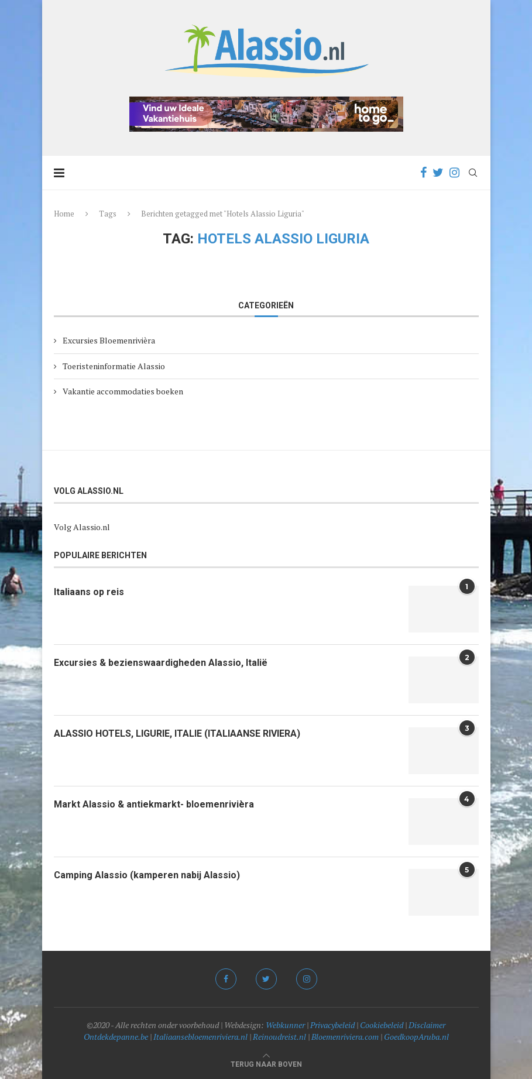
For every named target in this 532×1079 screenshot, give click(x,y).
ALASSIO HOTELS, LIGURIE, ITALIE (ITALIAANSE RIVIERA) (177, 733)
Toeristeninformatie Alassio (114, 366)
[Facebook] (423, 173)
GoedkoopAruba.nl (416, 1036)
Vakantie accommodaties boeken (123, 391)
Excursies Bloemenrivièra (109, 340)
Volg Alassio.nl (82, 526)
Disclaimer (427, 1024)
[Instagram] (454, 173)
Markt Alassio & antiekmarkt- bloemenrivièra (154, 804)
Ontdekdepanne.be (116, 1036)
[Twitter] (438, 173)
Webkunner (285, 1024)
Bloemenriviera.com (345, 1036)
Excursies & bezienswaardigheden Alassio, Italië (160, 662)
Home (64, 213)
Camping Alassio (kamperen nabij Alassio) (147, 875)
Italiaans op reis (89, 591)
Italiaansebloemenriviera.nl (200, 1036)
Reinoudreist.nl (279, 1036)
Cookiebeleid (381, 1024)
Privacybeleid (332, 1024)
